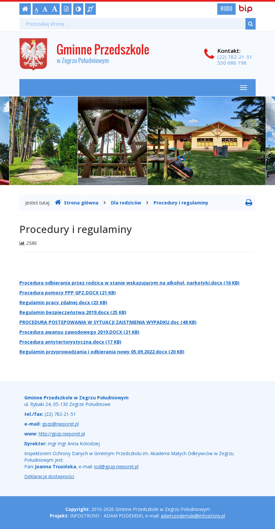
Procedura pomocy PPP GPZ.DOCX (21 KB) (67, 292)
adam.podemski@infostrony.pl (193, 516)
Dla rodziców (126, 203)
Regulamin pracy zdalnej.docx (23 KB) (63, 302)
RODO (226, 8)
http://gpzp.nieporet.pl (62, 434)
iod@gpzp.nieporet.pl (116, 466)
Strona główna (76, 202)
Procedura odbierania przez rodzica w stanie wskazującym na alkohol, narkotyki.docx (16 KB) (129, 283)
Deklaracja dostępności (49, 476)
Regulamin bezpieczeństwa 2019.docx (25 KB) (72, 312)
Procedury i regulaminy (181, 203)
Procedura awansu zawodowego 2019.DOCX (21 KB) (79, 332)
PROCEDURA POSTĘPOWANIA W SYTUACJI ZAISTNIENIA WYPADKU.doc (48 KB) (108, 322)
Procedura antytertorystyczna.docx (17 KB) (70, 342)
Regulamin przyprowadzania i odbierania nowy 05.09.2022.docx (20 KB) (101, 352)
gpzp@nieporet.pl (60, 424)
